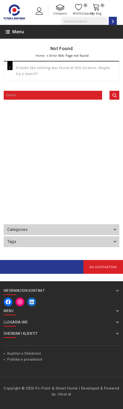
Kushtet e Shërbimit (24, 353)
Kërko (89, 14)
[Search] (113, 21)
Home (40, 56)
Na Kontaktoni (103, 267)
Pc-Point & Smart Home (56, 388)
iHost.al (64, 394)
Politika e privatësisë (24, 359)
